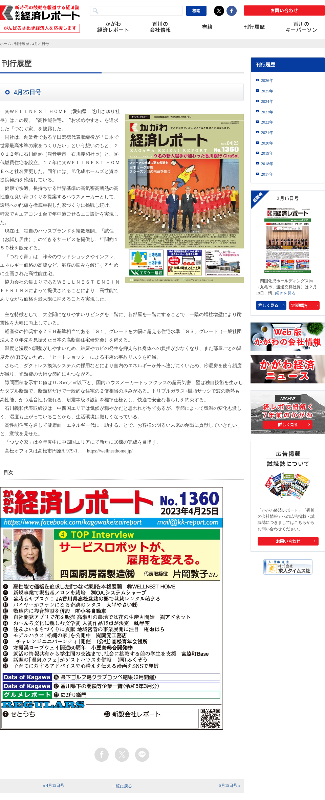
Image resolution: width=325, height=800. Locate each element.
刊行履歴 (21, 44)
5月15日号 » (229, 785)
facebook (101, 755)
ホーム (5, 44)
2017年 (267, 174)
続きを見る (285, 293)
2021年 (267, 132)
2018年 (267, 163)
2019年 (267, 153)
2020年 (267, 143)
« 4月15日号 (53, 785)
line (142, 755)
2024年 (267, 101)
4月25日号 (40, 44)
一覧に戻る (122, 786)
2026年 (267, 80)
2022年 (267, 122)
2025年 (267, 91)
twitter (122, 755)
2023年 (267, 112)
